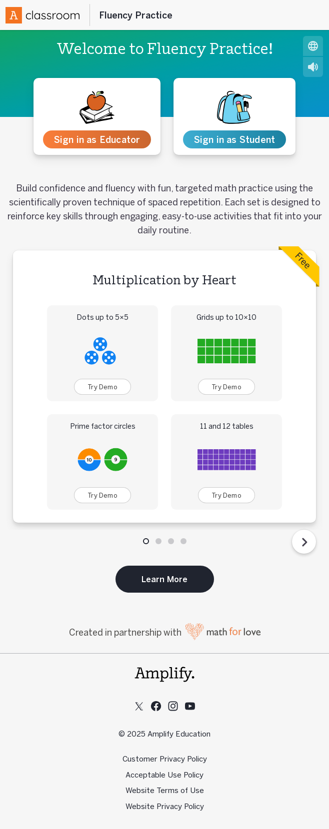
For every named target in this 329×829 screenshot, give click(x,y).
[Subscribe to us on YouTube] (190, 706)
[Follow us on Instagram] (173, 706)
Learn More (165, 579)
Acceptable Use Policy (165, 775)
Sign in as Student (235, 139)
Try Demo (103, 387)
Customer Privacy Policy (164, 759)
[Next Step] (304, 542)
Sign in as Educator (97, 139)
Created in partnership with (164, 632)
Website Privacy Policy (165, 806)
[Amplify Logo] (43, 15)
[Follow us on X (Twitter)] (139, 706)
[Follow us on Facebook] (156, 706)
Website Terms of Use (165, 790)
